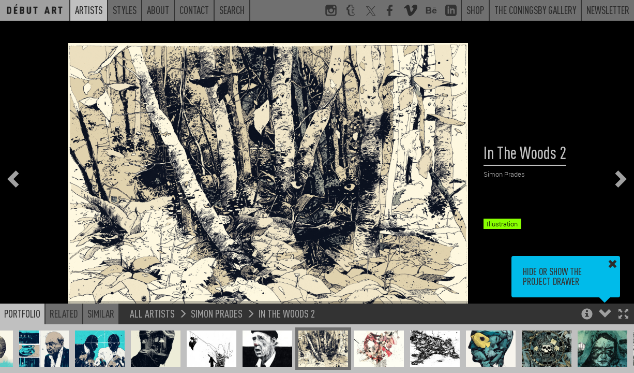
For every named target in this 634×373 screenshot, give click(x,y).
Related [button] (64, 313)
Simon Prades (217, 313)
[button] (623, 314)
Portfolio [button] (22, 313)
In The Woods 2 (287, 313)
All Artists (152, 313)
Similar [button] (100, 313)
